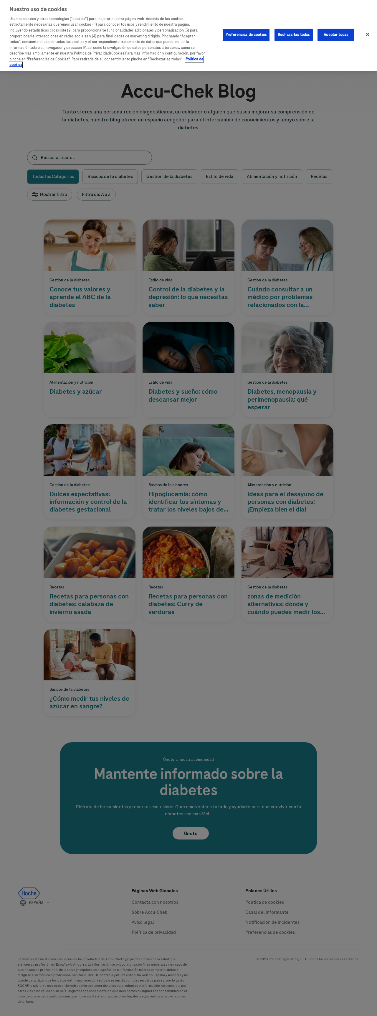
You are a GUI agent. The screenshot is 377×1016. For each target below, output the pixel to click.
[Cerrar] (367, 30)
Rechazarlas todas (294, 31)
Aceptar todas (336, 31)
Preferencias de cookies (246, 31)
